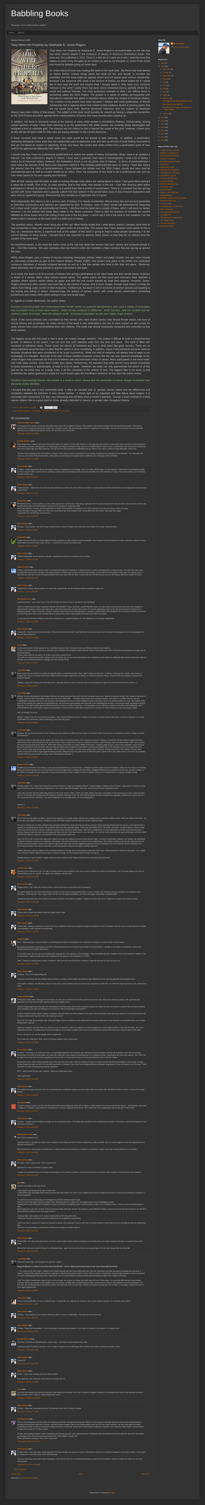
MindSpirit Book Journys (169, 184)
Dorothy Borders (23, 441)
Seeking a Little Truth (168, 201)
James (19, 645)
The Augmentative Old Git (169, 212)
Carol (19, 1389)
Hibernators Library (167, 167)
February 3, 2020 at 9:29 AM (27, 1079)
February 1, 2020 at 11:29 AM (28, 434)
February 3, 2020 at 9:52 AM (27, 1095)
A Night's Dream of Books (169, 150)
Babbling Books (39, 13)
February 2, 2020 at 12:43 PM (28, 902)
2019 (163, 118)
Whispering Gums (24, 599)
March (165, 95)
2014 (163, 134)
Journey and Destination (169, 178)
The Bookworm (165, 215)
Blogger (112, 1493)
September (167, 76)
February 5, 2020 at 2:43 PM (27, 1175)
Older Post (145, 1474)
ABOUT (21, 33)
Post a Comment (20, 1469)
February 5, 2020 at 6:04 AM (27, 1127)
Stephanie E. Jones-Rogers (32, 411)
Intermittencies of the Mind (170, 173)
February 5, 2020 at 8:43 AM (27, 1152)
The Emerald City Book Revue (171, 218)
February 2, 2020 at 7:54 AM (27, 663)
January (166, 114)
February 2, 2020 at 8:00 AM (27, 686)
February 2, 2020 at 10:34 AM (28, 808)
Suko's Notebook (166, 209)
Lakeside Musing (166, 181)
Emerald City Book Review (170, 161)
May (164, 89)
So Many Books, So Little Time (171, 206)
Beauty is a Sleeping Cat (169, 153)
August (165, 79)
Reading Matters (166, 195)
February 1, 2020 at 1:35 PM (27, 493)
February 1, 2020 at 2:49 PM (27, 530)
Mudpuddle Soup (166, 187)
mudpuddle (21, 537)
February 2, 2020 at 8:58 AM (27, 757)
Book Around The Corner (169, 156)
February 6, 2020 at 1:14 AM (27, 1231)
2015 (163, 130)
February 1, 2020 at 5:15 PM (27, 578)
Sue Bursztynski (23, 1339)
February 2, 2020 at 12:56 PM (28, 932)
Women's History (64, 411)
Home (11, 33)
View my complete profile (180, 47)
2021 (163, 63)
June (165, 85)
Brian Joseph (22, 466)
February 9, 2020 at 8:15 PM (27, 1364)
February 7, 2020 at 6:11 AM (27, 1350)
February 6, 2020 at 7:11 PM (27, 1304)
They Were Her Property (50, 411)
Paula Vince (21, 1298)
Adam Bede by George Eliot (172, 104)
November (167, 69)
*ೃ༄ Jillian (21, 670)
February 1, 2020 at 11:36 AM (28, 459)
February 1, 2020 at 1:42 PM (27, 516)
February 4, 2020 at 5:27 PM (27, 1111)
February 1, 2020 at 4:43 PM (27, 560)
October (166, 72)
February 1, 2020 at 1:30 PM (27, 477)
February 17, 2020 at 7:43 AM (28, 1412)
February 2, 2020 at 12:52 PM (28, 916)
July (164, 82)
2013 (163, 137)
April (164, 92)
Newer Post (16, 1474)
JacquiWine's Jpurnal (168, 176)
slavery (19, 411)
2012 (163, 140)
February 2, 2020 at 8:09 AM (27, 723)
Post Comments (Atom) (29, 1478)
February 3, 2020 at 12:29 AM (28, 1042)
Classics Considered (167, 159)
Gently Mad (164, 164)
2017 (163, 124)
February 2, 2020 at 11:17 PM (28, 964)
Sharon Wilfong (23, 997)
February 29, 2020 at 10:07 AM (28, 1441)
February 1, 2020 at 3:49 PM (27, 546)
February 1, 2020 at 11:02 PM (28, 638)
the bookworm (22, 1419)
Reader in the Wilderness (169, 192)
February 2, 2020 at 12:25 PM (28, 877)
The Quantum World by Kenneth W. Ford (177, 101)
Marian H (20, 939)
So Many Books (166, 204)
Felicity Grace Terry (24, 1134)
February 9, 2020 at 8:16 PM (27, 1382)
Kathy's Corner (23, 567)
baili (18, 1183)
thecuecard (21, 1102)
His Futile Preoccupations (169, 170)
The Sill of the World (167, 223)
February (166, 98)
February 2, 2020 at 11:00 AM (28, 861)
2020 (163, 66)
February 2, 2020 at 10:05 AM (28, 775)
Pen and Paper (165, 190)
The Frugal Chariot (167, 220)
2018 (163, 121)
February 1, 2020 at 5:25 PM (27, 592)
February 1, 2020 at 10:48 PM (28, 622)
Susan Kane (22, 501)
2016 (163, 127)
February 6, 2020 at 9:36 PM (27, 1331)
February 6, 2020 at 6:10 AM (27, 1251)
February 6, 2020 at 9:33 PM (27, 1318)
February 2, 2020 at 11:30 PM (28, 989)
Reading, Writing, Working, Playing (173, 198)
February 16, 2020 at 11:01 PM (28, 1398)
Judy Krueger (22, 868)
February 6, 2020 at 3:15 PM (27, 1290)
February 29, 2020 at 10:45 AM (28, 1464)
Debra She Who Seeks (26, 423)
